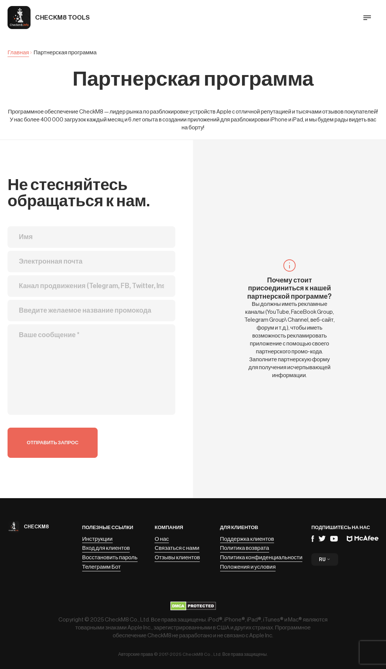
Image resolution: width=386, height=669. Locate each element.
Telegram (322, 539)
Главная (18, 52)
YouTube (334, 539)
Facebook (312, 539)
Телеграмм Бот (101, 567)
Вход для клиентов (106, 548)
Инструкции (97, 539)
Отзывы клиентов (177, 557)
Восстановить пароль (110, 557)
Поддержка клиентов (247, 539)
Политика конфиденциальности (261, 557)
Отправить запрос (52, 442)
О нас (162, 539)
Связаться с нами (177, 548)
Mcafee (362, 539)
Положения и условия (248, 567)
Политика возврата (244, 548)
